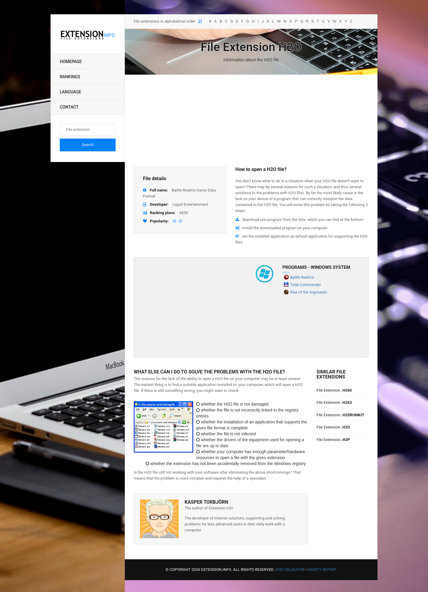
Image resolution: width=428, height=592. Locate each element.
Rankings (70, 76)
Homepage (71, 61)
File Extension (334, 390)
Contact (69, 107)
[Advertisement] (251, 120)
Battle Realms (302, 277)
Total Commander (305, 284)
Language (70, 91)
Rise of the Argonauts (308, 292)
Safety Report (322, 569)
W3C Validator (290, 569)
